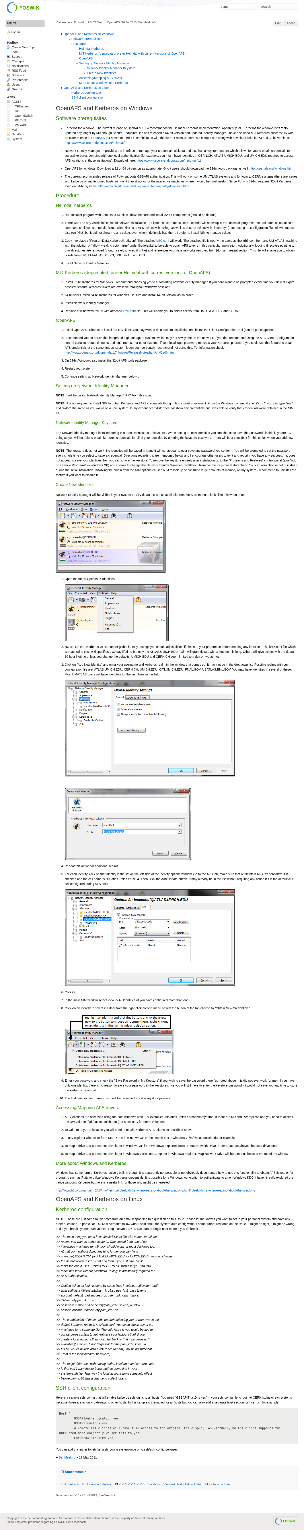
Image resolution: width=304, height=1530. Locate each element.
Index (13, 52)
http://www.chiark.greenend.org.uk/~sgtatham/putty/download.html (143, 186)
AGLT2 (12, 23)
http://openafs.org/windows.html (271, 168)
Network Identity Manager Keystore (111, 68)
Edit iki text (193, 1484)
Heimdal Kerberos (91, 48)
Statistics (15, 75)
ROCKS (16, 120)
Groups (14, 89)
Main (12, 129)
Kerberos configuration (87, 92)
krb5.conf (162, 240)
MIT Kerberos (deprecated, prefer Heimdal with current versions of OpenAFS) (132, 53)
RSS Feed (16, 70)
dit (64, 1484)
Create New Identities (102, 73)
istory (107, 1484)
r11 (133, 1484)
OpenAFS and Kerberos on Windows (89, 34)
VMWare (17, 125)
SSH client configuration (87, 97)
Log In (15, 32)
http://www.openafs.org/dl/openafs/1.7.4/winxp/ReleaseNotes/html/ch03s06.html (119, 352)
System (14, 139)
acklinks (153, 1484)
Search (14, 56)
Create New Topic (21, 47)
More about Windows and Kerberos (103, 83)
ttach (74, 1484)
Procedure (78, 44)
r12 (124, 1484)
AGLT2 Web (95, 22)
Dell (13, 111)
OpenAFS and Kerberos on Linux (86, 87)
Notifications (18, 66)
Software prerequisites (86, 39)
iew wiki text (173, 1484)
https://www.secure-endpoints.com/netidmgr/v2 (169, 160)
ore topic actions (217, 1484)
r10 (142, 1484)
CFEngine (18, 106)
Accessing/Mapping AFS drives (100, 78)
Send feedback (76, 1522)
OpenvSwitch (20, 115)
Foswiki (79, 22)
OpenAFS (113, 22)
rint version (90, 1484)
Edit (278, 23)
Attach (291, 23)
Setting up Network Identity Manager (104, 63)
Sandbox (15, 134)
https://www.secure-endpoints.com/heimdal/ (95, 142)
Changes (15, 61)
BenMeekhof (146, 22)
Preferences (17, 80)
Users (13, 84)
